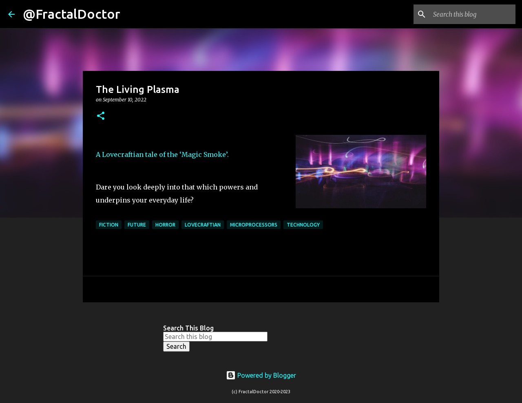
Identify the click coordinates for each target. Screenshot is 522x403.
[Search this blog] (472, 14)
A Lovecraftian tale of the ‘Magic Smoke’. (162, 154)
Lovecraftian (203, 224)
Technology (303, 224)
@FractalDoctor (71, 14)
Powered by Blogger (261, 375)
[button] (101, 116)
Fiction (108, 224)
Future (137, 224)
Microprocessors (253, 224)
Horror (165, 224)
